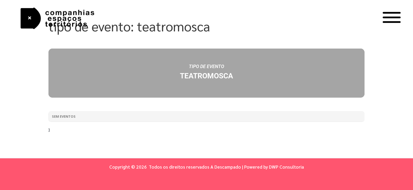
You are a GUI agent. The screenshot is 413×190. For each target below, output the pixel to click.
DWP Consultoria (286, 167)
